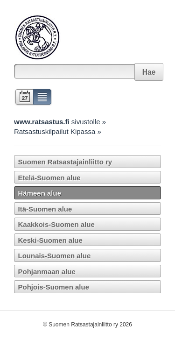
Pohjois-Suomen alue (54, 287)
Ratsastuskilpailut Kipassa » (57, 131)
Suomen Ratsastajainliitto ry (65, 162)
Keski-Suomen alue (50, 240)
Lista (42, 97)
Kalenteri (23, 97)
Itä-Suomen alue (45, 209)
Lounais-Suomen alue (54, 256)
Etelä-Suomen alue (49, 178)
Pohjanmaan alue (47, 271)
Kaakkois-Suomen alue (56, 224)
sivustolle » (60, 122)
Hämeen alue (40, 193)
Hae (149, 72)
